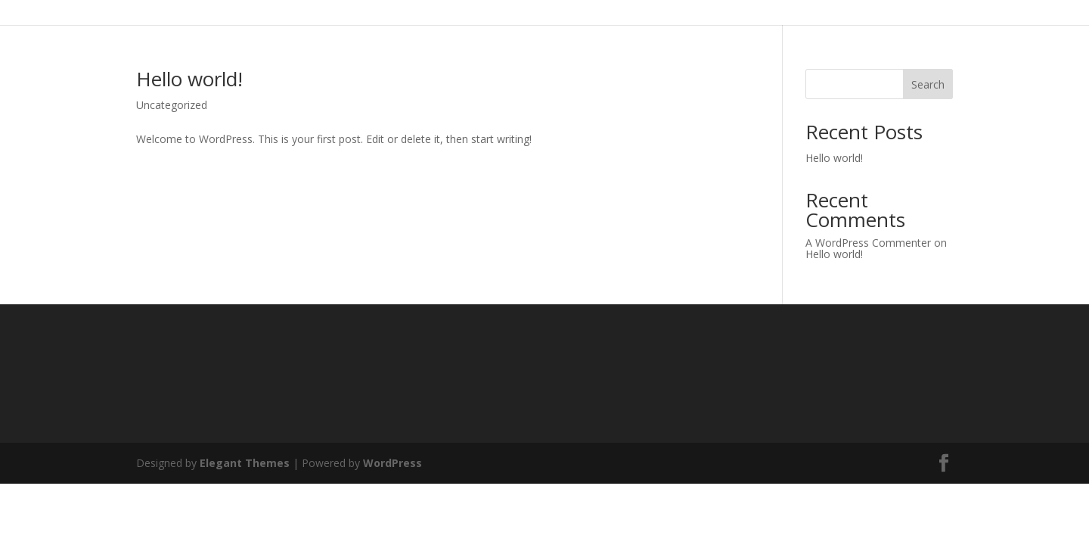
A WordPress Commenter (868, 242)
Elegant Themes (245, 463)
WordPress (392, 463)
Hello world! (189, 78)
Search (928, 84)
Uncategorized (171, 105)
